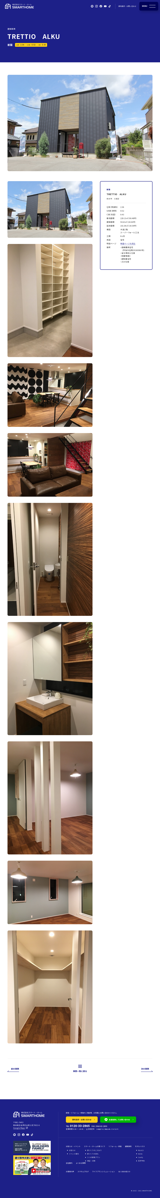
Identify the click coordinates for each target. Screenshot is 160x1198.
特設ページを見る (128, 243)
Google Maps (19, 1128)
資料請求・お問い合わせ (127, 6)
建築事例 (11, 29)
